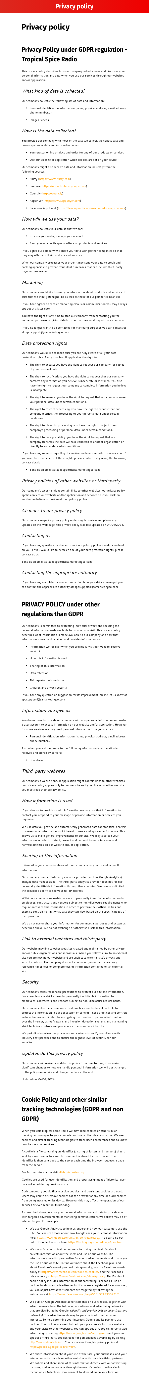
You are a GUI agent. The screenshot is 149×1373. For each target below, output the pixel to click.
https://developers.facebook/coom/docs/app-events (91, 208)
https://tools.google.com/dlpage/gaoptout (94, 1242)
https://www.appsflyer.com (62, 201)
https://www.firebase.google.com (64, 186)
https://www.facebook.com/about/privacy (77, 1276)
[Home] (142, 6)
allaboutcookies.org (71, 1172)
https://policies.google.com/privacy (52, 1347)
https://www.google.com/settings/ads (83, 1333)
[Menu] (6, 6)
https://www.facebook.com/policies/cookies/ (70, 1272)
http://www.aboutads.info (46, 1342)
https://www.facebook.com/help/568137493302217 (83, 1294)
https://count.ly (52, 193)
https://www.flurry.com (54, 179)
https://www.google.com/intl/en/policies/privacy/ (68, 1238)
